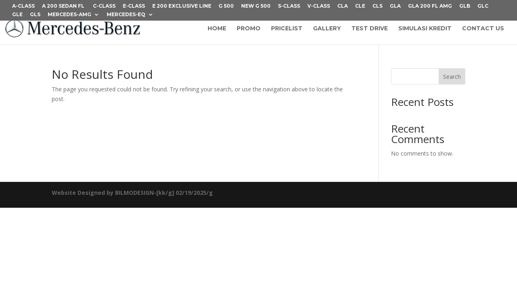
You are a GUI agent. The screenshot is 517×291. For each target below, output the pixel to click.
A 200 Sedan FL (64, 6)
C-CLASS (104, 6)
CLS (377, 6)
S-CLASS (289, 6)
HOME (217, 28)
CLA (342, 6)
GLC (482, 6)
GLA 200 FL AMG (430, 6)
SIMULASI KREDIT (425, 28)
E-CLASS (134, 6)
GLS (35, 14)
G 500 (226, 6)
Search (452, 76)
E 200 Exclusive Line (181, 6)
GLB (464, 6)
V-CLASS (318, 6)
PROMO (249, 28)
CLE (360, 6)
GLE (17, 14)
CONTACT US (483, 28)
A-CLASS (23, 6)
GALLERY (327, 28)
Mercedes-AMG (69, 14)
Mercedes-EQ (126, 14)
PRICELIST (287, 28)
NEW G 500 (256, 6)
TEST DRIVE (369, 28)
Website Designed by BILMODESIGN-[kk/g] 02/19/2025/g (132, 192)
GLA (395, 6)
